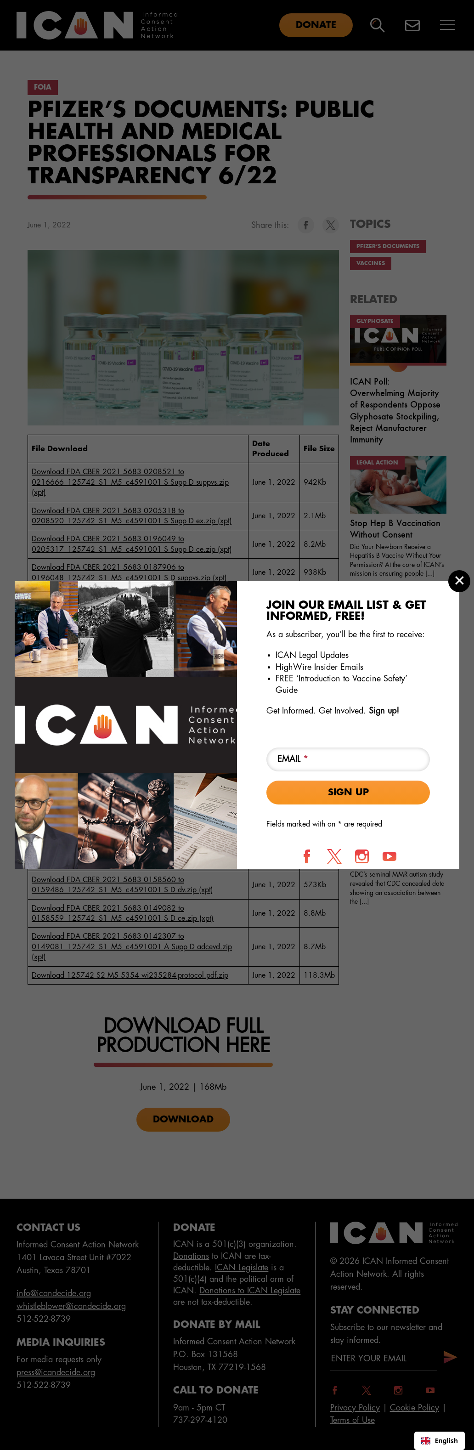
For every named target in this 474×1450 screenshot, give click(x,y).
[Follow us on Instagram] (362, 856)
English (439, 1440)
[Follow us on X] (334, 856)
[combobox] (439, 1441)
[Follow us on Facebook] (307, 856)
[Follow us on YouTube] (389, 856)
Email (292, 759)
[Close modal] (459, 581)
